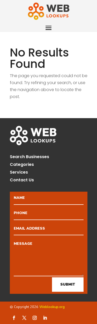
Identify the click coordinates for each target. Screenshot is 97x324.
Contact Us (22, 180)
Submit (67, 284)
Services (19, 173)
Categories (22, 165)
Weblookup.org (52, 306)
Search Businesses (29, 157)
